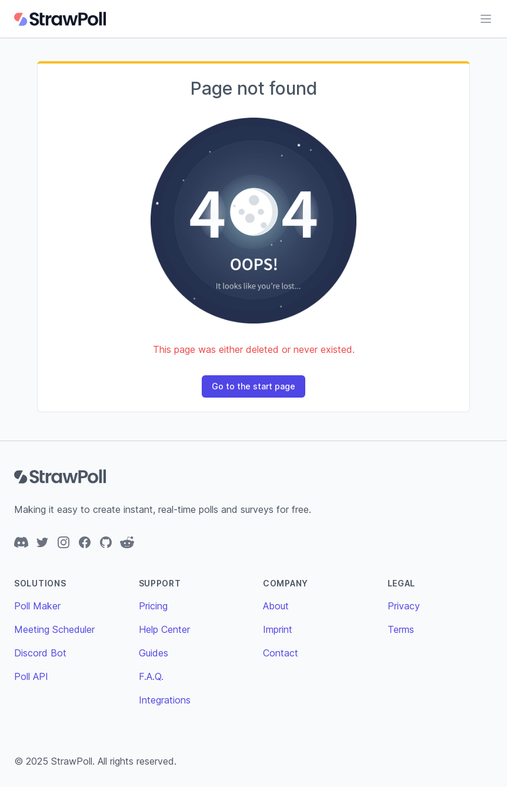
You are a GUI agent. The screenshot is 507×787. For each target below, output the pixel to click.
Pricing (153, 606)
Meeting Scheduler (54, 629)
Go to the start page (253, 386)
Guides (153, 653)
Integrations (165, 700)
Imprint (277, 629)
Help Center (164, 629)
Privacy (404, 606)
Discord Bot (40, 653)
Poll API (31, 676)
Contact (280, 653)
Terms (401, 629)
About (276, 606)
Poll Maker (37, 606)
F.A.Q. (151, 676)
